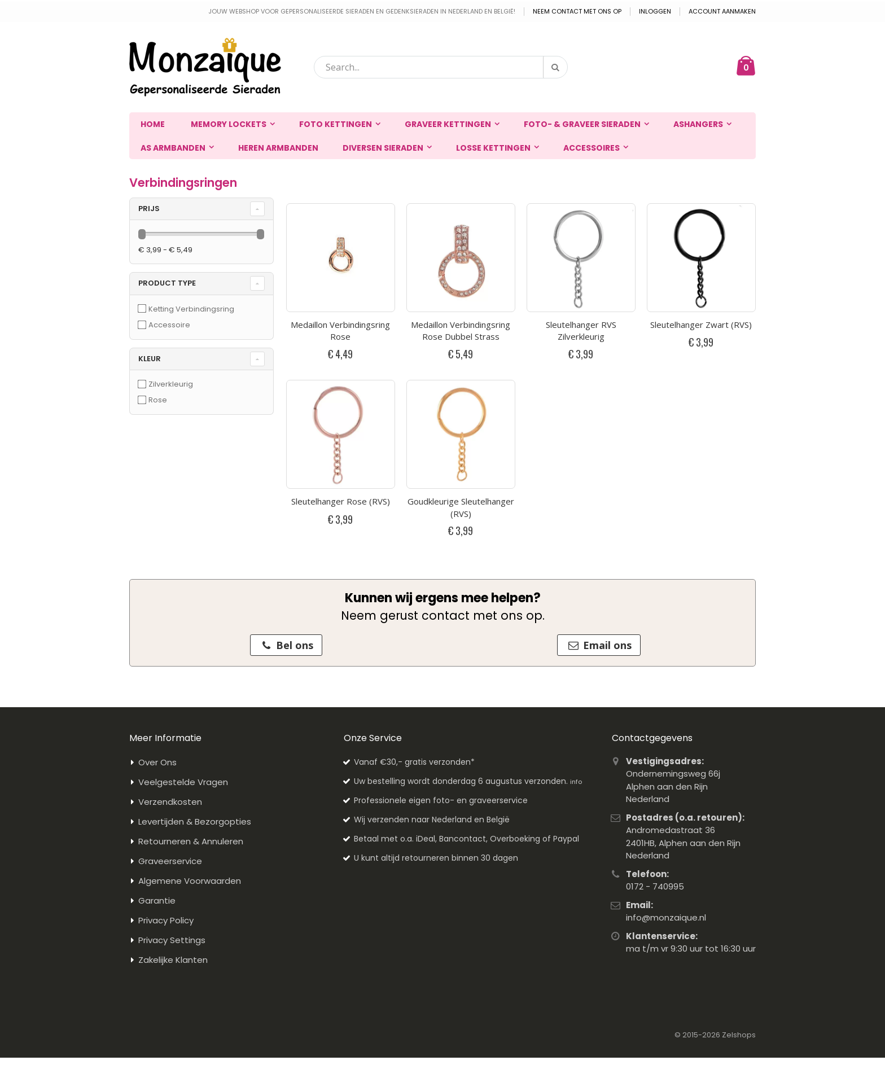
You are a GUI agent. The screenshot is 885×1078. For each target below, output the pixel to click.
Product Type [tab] (167, 283)
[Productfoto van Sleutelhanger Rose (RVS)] (340, 434)
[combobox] (441, 67)
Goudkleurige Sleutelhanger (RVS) (461, 507)
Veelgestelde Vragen (183, 782)
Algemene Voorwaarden (189, 881)
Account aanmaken (722, 11)
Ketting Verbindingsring (191, 309)
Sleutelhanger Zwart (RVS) (701, 324)
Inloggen (655, 11)
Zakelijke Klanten (173, 960)
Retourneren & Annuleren (190, 841)
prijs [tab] (149, 208)
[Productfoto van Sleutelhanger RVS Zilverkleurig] (581, 257)
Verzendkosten (170, 802)
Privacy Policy (166, 920)
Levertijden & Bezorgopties (194, 821)
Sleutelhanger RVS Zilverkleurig (581, 331)
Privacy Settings (171, 940)
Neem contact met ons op (577, 11)
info (576, 781)
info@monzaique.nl (666, 917)
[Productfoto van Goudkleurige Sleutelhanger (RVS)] (461, 434)
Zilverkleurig (170, 384)
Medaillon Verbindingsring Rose (340, 331)
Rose (157, 400)
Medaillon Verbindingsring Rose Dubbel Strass (460, 331)
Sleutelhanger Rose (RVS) (340, 501)
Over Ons (157, 762)
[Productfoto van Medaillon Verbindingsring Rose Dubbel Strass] (461, 257)
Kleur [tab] (149, 358)
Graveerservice (170, 861)
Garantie (157, 900)
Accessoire (169, 324)
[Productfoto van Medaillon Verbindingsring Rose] (340, 257)
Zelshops (739, 1034)
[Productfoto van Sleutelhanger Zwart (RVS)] (701, 257)
